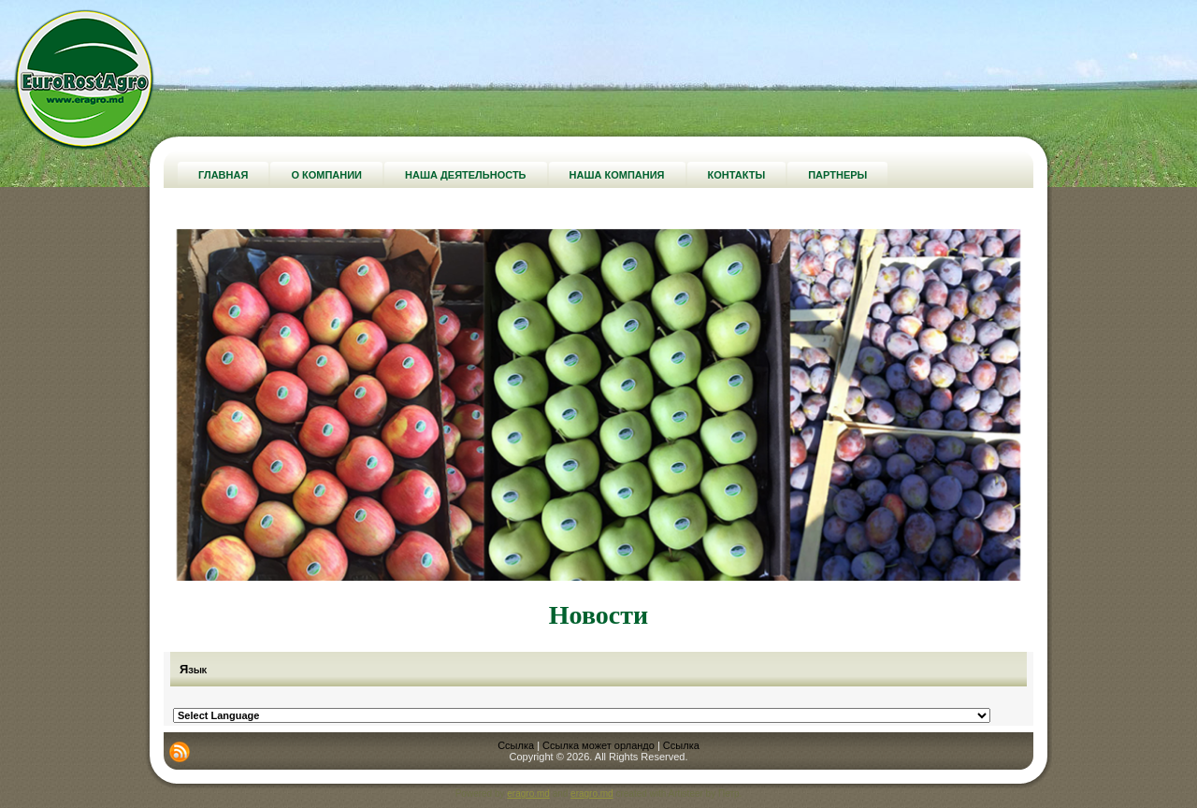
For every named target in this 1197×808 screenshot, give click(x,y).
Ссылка (516, 745)
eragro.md (528, 793)
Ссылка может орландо (598, 745)
